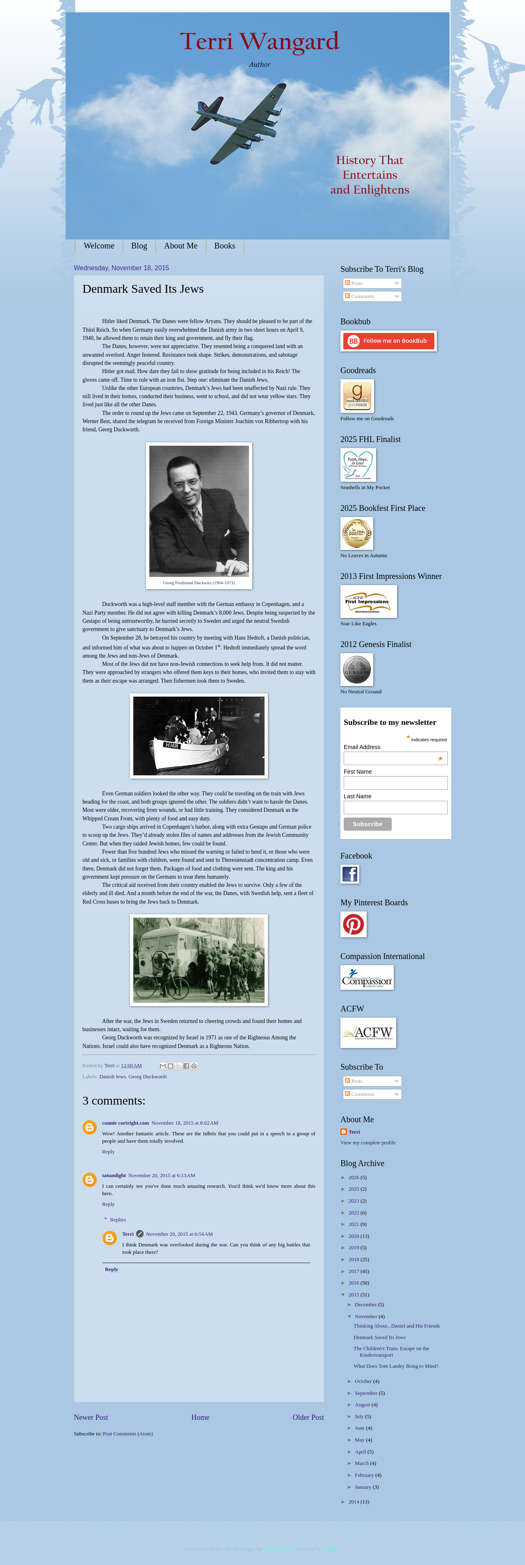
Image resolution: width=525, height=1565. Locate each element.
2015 (355, 1295)
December (366, 1305)
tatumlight (114, 1175)
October (364, 1381)
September (367, 1393)
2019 (355, 1248)
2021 (355, 1224)
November (367, 1316)
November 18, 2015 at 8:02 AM (184, 1123)
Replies (118, 1220)
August (363, 1405)
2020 (355, 1236)
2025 (355, 1189)
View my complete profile (368, 1143)
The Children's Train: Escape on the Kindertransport (391, 1352)
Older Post (308, 1417)
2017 (355, 1271)
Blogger (330, 1549)
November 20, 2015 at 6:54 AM (179, 1234)
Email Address (393, 747)
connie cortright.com (125, 1123)
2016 (355, 1283)
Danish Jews (112, 1077)
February (365, 1475)
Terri (128, 1234)
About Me (181, 245)
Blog (139, 245)
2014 (355, 1502)
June (360, 1428)
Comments (359, 296)
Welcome (99, 245)
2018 (355, 1259)
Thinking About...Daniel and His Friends (397, 1326)
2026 (355, 1177)
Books (225, 245)
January (363, 1487)
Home (200, 1417)
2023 (355, 1201)
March (362, 1463)
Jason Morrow (278, 1549)
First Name (358, 771)
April (361, 1452)
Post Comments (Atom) (128, 1434)
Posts (353, 283)
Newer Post (91, 1417)
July (360, 1416)
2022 (355, 1213)
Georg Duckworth (147, 1077)
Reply (108, 1152)
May (360, 1440)
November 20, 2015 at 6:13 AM (161, 1175)
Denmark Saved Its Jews (380, 1337)
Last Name (358, 796)
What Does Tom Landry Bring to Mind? (396, 1366)
